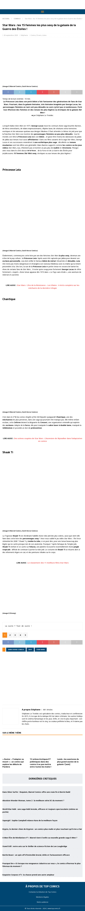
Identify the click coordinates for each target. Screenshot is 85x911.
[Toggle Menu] (42, 12)
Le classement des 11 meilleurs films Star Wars (48, 563)
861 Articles (48, 709)
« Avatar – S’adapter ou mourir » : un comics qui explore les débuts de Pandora (13, 763)
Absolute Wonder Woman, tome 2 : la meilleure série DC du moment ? (33, 800)
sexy (30, 649)
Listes (44, 35)
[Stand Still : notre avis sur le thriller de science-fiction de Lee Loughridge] (42, 841)
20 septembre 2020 (11, 35)
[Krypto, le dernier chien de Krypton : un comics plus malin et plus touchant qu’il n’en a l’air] (42, 824)
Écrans (39, 35)
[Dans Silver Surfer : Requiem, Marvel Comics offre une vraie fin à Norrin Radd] (42, 787)
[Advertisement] (42, 680)
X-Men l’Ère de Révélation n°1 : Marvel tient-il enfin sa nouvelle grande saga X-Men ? (39, 838)
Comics (33, 35)
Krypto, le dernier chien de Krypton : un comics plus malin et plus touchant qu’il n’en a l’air (42, 829)
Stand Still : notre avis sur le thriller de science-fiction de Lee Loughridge (34, 846)
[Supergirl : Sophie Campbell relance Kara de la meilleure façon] (42, 816)
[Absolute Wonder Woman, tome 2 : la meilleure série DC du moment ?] (42, 796)
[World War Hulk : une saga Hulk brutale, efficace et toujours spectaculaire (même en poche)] (42, 804)
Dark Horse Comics (16, 649)
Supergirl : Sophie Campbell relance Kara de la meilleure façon (29, 820)
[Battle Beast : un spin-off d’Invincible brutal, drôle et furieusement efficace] (42, 850)
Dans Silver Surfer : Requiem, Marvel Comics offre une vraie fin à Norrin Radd (36, 792)
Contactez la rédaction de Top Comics (42, 892)
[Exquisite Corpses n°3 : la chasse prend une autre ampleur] (42, 870)
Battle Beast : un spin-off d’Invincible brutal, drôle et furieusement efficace (36, 855)
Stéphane (24, 35)
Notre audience (42, 902)
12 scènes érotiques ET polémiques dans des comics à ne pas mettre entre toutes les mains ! (40, 763)
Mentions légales (42, 897)
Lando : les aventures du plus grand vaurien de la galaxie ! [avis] (68, 762)
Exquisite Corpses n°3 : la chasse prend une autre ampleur (28, 875)
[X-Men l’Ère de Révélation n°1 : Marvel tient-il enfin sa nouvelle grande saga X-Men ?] (42, 833)
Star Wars (40, 649)
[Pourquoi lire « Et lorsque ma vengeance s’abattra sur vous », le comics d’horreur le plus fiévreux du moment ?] (42, 859)
